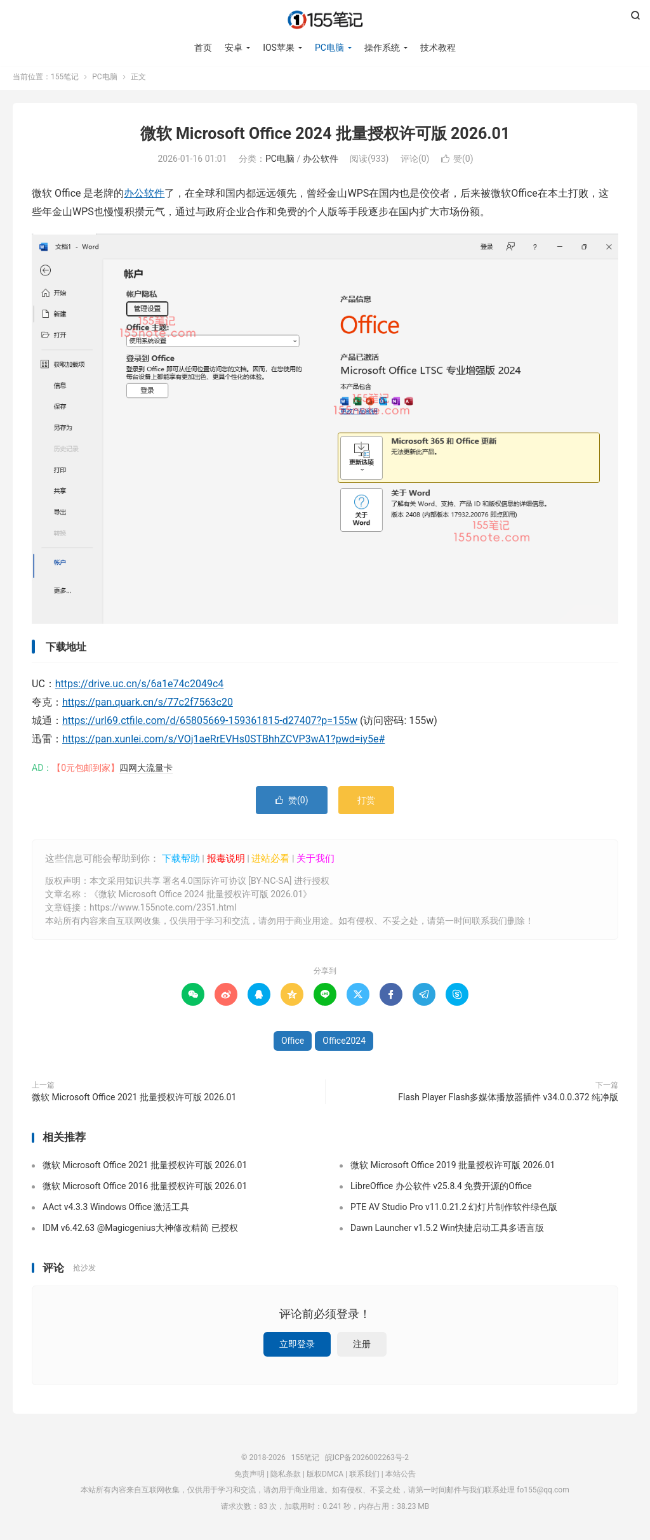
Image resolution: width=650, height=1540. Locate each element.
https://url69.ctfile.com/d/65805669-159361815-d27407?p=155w (209, 724)
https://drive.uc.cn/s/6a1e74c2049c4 (139, 687)
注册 (362, 1347)
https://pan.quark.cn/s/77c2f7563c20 (147, 705)
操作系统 (382, 48)
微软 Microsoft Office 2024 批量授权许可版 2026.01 (325, 137)
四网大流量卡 (146, 770)
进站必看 (270, 861)
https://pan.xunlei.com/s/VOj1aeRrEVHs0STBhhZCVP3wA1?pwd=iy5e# (223, 741)
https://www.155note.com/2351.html (163, 910)
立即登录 (297, 1347)
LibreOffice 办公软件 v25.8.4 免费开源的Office (441, 1188)
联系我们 (364, 1476)
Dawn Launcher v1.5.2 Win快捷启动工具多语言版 (447, 1230)
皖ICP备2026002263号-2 (367, 1460)
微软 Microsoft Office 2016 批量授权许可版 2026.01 (145, 1188)
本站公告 (400, 1476)
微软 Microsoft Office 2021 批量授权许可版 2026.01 (134, 1100)
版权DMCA (325, 1476)
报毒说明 (226, 861)
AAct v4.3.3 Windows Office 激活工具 (116, 1209)
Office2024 (344, 1044)
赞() (457, 162)
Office (292, 1044)
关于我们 (315, 861)
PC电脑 (329, 48)
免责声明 (249, 1476)
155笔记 (325, 20)
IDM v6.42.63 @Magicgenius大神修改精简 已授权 (140, 1230)
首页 (203, 48)
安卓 (233, 48)
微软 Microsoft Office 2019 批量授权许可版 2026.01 (452, 1167)
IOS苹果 (279, 48)
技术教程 (438, 48)
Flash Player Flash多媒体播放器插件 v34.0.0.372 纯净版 (508, 1100)
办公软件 (320, 162)
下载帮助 (179, 861)
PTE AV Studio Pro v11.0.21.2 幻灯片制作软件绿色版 (453, 1209)
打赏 (366, 803)
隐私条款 (285, 1476)
